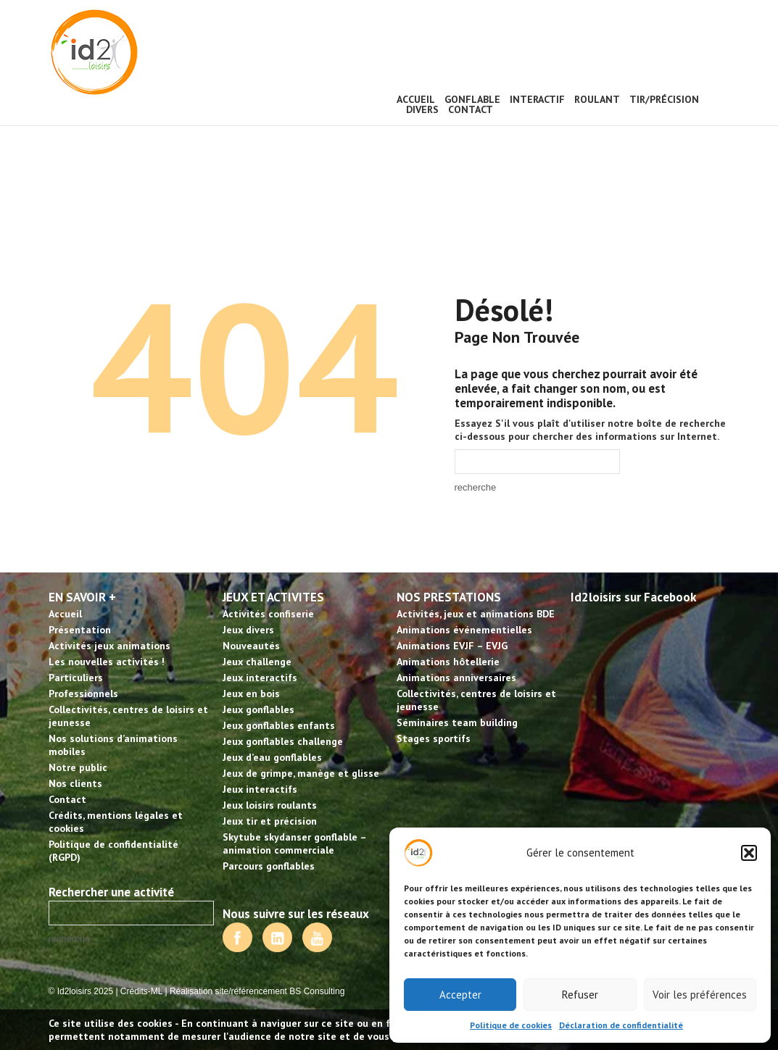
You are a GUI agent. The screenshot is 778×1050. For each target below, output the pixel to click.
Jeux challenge (257, 661)
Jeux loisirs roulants (270, 805)
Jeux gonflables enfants (279, 725)
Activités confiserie (268, 613)
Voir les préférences (700, 994)
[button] (749, 853)
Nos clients (75, 783)
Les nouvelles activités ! (107, 661)
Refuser (580, 994)
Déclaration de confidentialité (621, 1025)
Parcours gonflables (269, 865)
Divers (422, 109)
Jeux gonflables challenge (283, 741)
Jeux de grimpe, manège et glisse (301, 773)
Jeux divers (248, 629)
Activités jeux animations (109, 645)
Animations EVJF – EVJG (452, 645)
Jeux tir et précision (270, 821)
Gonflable (472, 99)
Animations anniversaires (456, 677)
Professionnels (83, 693)
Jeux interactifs (260, 677)
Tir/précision (664, 99)
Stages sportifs (434, 738)
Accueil (416, 99)
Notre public (78, 767)
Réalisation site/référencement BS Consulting (257, 991)
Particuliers (76, 677)
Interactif (537, 99)
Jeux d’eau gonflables (272, 757)
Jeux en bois (251, 693)
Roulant (597, 99)
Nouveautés (251, 645)
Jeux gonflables (258, 709)
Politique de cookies (511, 1025)
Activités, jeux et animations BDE (476, 613)
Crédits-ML (141, 991)
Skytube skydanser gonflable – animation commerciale (294, 843)
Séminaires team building (457, 722)
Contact (470, 109)
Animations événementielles (464, 629)
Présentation (80, 629)
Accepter (460, 994)
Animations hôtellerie (448, 661)
